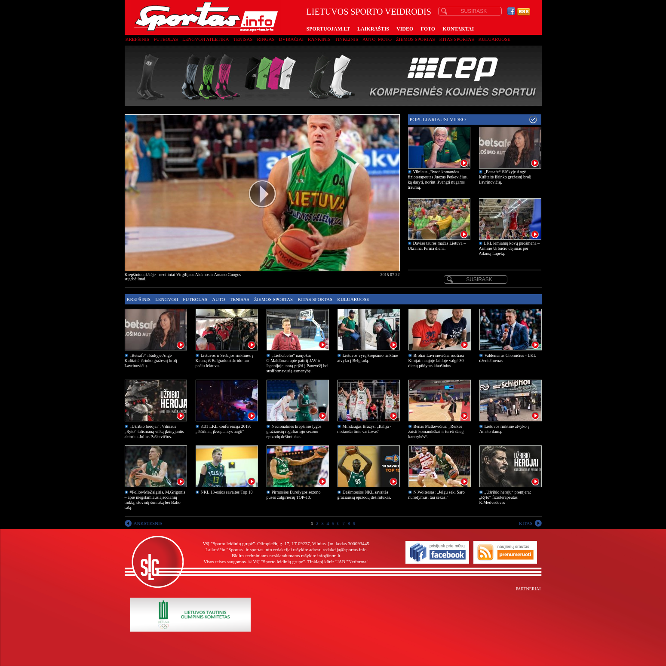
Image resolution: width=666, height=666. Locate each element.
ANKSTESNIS (148, 523)
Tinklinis (346, 39)
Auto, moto (377, 39)
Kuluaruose (495, 39)
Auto (218, 299)
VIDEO (404, 29)
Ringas (266, 39)
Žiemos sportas (415, 39)
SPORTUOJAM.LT (328, 29)
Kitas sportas (456, 39)
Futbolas (165, 39)
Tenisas (242, 39)
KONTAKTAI (458, 29)
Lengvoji (166, 299)
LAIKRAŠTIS (373, 29)
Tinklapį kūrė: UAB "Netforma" (337, 561)
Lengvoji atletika (205, 39)
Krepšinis (138, 39)
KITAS (526, 523)
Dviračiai (291, 39)
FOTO (427, 29)
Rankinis (319, 39)
